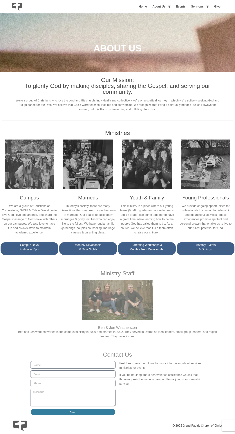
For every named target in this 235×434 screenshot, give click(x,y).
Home (143, 6)
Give (217, 6)
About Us (158, 6)
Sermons (197, 6)
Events (180, 6)
